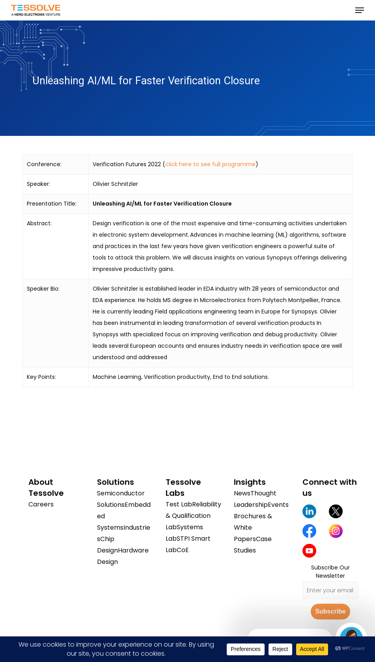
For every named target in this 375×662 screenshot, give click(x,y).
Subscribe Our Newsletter (330, 572)
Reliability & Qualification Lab (193, 516)
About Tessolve (46, 488)
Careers (41, 504)
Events (278, 504)
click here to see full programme (210, 164)
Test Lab (179, 504)
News (242, 493)
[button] (359, 10)
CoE (183, 549)
